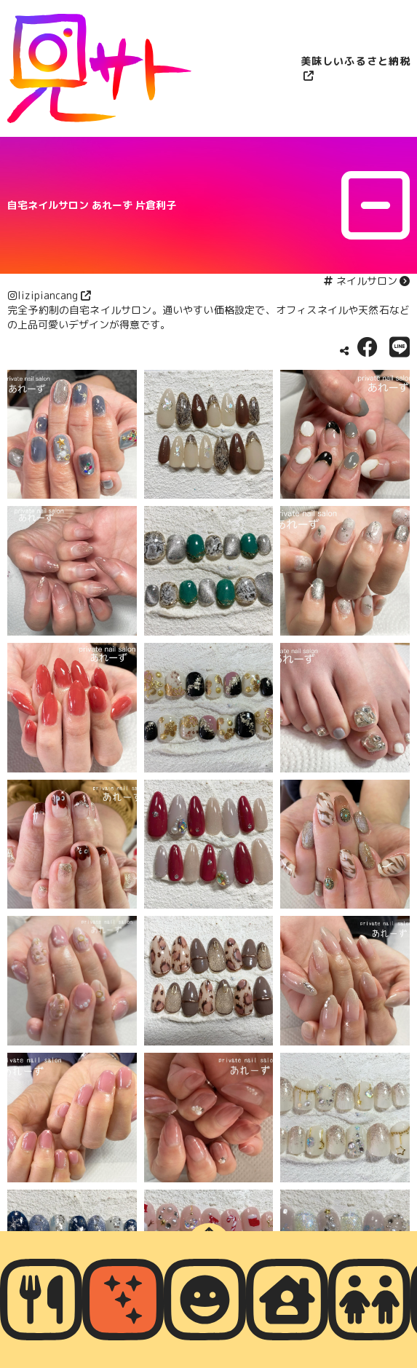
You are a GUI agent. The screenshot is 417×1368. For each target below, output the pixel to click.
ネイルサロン (366, 281)
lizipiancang (47, 295)
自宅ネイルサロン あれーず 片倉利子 (91, 205)
